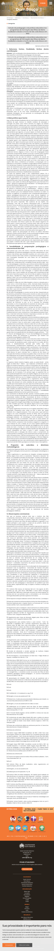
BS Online (30, 836)
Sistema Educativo (27, 884)
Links (27, 910)
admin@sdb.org (27, 857)
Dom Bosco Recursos (27, 917)
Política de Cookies (24, 945)
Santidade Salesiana (27, 882)
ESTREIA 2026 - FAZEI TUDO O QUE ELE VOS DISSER (38, 810)
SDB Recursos (27, 919)
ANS (8, 836)
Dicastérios (27, 895)
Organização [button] (27, 889)
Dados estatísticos (27, 912)
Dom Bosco (26, 18)
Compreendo (9, 945)
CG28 (27, 900)
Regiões (27, 896)
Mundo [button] (27, 904)
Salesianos (18, 18)
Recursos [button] (27, 915)
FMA (26, 838)
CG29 (42, 3)
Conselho (27, 893)
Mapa (27, 907)
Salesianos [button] (27, 877)
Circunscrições (27, 898)
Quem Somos (27, 879)
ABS (40, 836)
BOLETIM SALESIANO (20, 836)
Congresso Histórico (12, 19)
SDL (12, 836)
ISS (36, 836)
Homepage (10, 18)
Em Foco (27, 908)
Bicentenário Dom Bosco (37, 18)
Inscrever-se (27, 869)
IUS (44, 836)
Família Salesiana (27, 886)
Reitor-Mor (27, 891)
